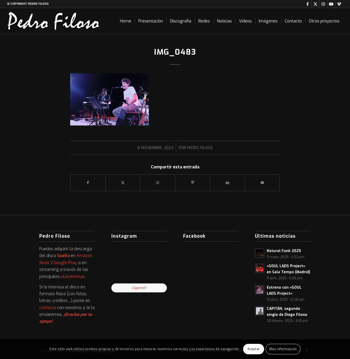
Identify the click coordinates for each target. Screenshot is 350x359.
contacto (47, 307)
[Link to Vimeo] (339, 4)
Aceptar (253, 349)
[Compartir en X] (123, 183)
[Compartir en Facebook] (87, 183)
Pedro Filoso (200, 147)
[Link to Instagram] (323, 4)
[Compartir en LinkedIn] (227, 183)
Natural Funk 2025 (284, 250)
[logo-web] (53, 21)
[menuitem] (126, 21)
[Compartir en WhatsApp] (157, 183)
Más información (283, 349)
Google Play (65, 262)
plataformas (73, 276)
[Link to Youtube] (331, 4)
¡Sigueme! (139, 288)
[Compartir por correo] (262, 183)
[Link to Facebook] (307, 4)
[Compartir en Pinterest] (192, 183)
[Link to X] (315, 4)
